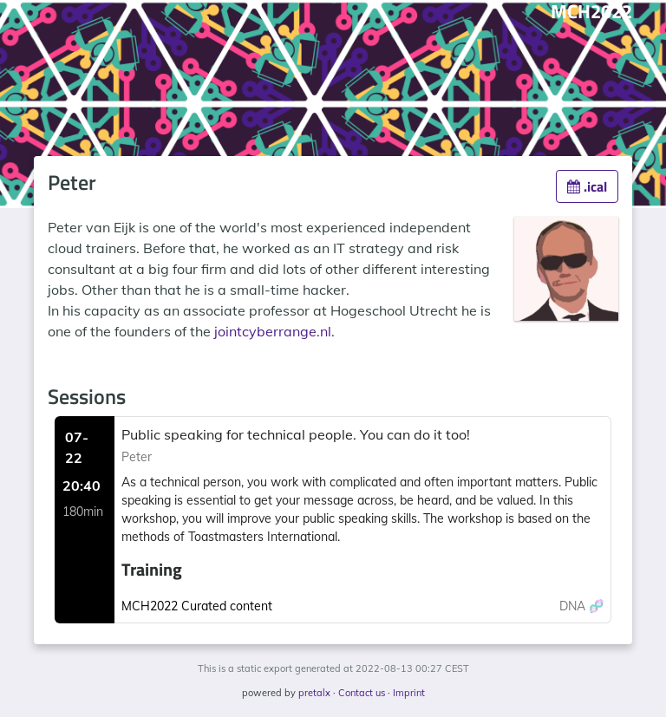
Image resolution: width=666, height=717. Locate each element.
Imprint (409, 693)
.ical (587, 186)
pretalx (314, 693)
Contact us (361, 693)
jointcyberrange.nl (272, 331)
